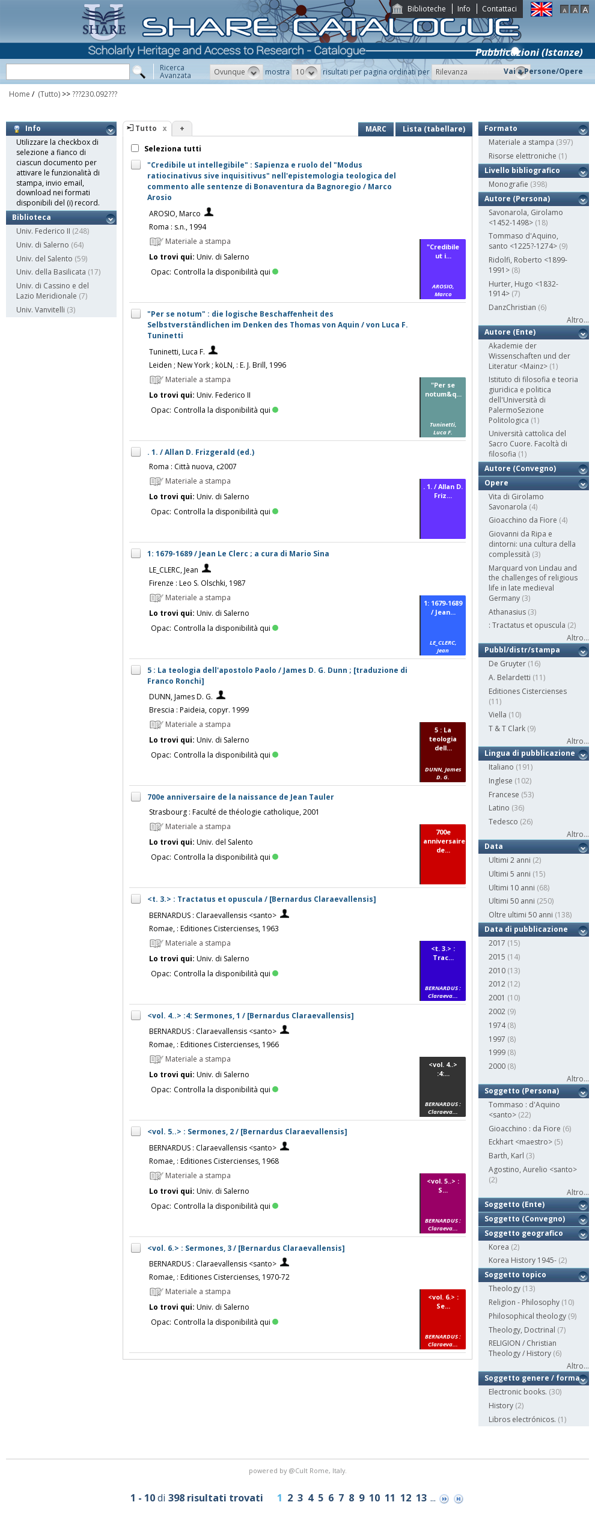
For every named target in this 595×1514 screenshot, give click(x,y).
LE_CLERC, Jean (173, 570)
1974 (497, 1025)
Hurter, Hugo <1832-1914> (523, 289)
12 (405, 1497)
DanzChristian (512, 307)
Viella (498, 715)
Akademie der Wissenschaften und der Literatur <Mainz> (529, 356)
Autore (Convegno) (520, 468)
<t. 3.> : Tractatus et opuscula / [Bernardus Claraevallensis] (261, 899)
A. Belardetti (510, 677)
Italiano (501, 767)
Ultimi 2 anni (510, 860)
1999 (497, 1052)
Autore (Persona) (517, 198)
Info (464, 9)
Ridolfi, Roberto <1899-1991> (528, 265)
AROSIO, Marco (175, 213)
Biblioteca (31, 217)
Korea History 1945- (523, 1260)
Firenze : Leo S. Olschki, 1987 (197, 583)
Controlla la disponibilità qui (226, 272)
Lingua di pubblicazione (529, 753)
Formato (500, 128)
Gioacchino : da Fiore (525, 1128)
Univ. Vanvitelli (40, 310)
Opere (496, 483)
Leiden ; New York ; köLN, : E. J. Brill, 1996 (217, 365)
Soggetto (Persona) (521, 1091)
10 (374, 1497)
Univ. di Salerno (42, 245)
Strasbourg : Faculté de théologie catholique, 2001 (234, 812)
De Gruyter (507, 663)
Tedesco (503, 821)
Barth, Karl (506, 1156)
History (501, 1405)
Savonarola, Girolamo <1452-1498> (526, 217)
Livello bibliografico (522, 170)
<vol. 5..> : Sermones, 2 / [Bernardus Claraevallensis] (247, 1131)
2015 (497, 957)
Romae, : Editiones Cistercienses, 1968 (214, 1161)
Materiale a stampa (521, 142)
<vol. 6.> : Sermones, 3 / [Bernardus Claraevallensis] (246, 1248)
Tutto (146, 128)
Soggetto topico (515, 1274)
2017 (497, 943)
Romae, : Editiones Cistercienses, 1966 (214, 1044)
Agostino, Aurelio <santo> (533, 1169)
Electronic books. (518, 1392)
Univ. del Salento (44, 259)
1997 (497, 1039)
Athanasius (507, 612)
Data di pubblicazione (526, 929)
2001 (497, 998)
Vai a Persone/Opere (543, 71)
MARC (375, 129)
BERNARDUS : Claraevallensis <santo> (212, 915)
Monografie (508, 184)
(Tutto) (48, 94)
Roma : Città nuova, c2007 (193, 466)
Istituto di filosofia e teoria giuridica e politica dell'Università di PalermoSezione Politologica (533, 399)
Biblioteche (426, 9)
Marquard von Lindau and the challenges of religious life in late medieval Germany (533, 583)
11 (390, 1497)
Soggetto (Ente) (514, 1204)
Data (493, 846)
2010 (497, 970)
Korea (499, 1247)
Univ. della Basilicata (51, 272)
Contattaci (499, 9)
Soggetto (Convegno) (524, 1219)
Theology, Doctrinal (522, 1330)
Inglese (501, 781)
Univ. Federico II (43, 231)
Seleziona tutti (171, 149)
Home (19, 94)
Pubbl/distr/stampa (522, 650)
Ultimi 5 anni (510, 874)
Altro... (578, 320)
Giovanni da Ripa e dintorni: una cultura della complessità (532, 544)
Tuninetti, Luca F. (177, 352)
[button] (236, 72)
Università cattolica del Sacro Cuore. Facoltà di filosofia (528, 443)
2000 (497, 1066)
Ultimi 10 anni (512, 888)
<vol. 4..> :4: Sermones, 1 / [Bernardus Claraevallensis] (250, 1016)
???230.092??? (94, 94)
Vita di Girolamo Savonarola (516, 501)
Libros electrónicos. (522, 1419)
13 (421, 1497)
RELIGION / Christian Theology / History (523, 1348)
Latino (499, 808)
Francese (504, 794)
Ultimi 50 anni (512, 901)
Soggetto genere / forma (532, 1378)
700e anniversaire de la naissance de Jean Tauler (240, 797)
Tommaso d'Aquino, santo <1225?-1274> (523, 241)
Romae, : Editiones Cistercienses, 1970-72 (219, 1277)
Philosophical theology (527, 1316)
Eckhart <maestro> (520, 1142)
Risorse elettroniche (523, 156)
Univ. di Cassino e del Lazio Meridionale (52, 291)
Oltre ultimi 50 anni (521, 915)
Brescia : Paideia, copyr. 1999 (199, 710)
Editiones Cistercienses (528, 691)
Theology (504, 1288)
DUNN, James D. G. (181, 697)
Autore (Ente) (510, 332)
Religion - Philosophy (524, 1302)
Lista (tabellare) (434, 129)
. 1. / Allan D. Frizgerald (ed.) (200, 452)
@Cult (299, 1470)
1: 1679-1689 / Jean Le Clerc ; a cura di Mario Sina (238, 554)
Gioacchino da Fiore (523, 520)
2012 (497, 984)
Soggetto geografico (523, 1233)
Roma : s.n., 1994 (177, 227)
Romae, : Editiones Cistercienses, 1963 (214, 928)
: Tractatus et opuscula (527, 625)
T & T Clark (507, 728)
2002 (497, 1011)
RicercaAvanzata (175, 71)
